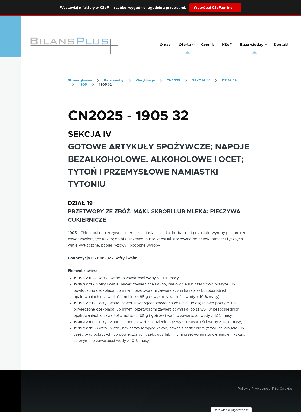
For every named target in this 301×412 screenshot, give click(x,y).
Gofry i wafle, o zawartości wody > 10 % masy (138, 278)
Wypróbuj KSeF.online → (215, 8)
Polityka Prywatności (254, 388)
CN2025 (173, 80)
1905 (83, 84)
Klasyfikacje (145, 80)
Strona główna (80, 80)
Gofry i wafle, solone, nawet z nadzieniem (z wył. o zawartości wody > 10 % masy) (169, 322)
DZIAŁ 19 (229, 80)
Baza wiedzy (114, 80)
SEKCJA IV (201, 80)
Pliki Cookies (282, 388)
